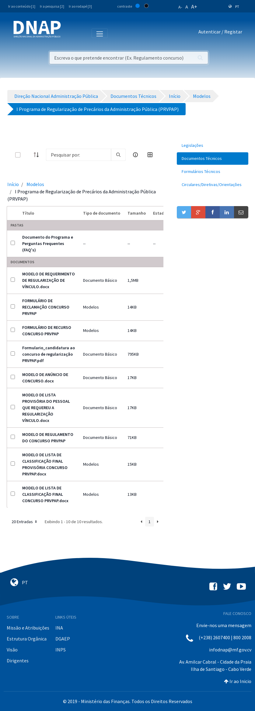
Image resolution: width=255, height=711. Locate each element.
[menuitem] (212, 145)
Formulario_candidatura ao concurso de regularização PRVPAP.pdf (48, 354)
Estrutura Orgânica (27, 639)
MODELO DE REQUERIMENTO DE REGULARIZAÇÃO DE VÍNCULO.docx (48, 280)
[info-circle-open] (135, 155)
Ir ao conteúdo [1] (21, 6)
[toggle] (27, 155)
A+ (194, 6)
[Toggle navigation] (69, 33)
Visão (12, 650)
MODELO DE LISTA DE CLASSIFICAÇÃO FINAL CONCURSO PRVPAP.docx (45, 494)
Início (13, 184)
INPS (60, 650)
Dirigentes (18, 661)
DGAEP (62, 639)
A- (180, 7)
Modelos (35, 184)
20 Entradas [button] (25, 521)
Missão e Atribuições (28, 628)
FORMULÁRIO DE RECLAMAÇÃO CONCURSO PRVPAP (45, 307)
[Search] (78, 155)
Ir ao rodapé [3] (80, 6)
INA (59, 628)
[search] (118, 154)
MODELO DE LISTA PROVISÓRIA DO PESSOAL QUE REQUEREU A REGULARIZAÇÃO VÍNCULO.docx (46, 407)
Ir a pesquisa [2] (52, 6)
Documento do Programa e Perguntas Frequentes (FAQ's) (47, 243)
